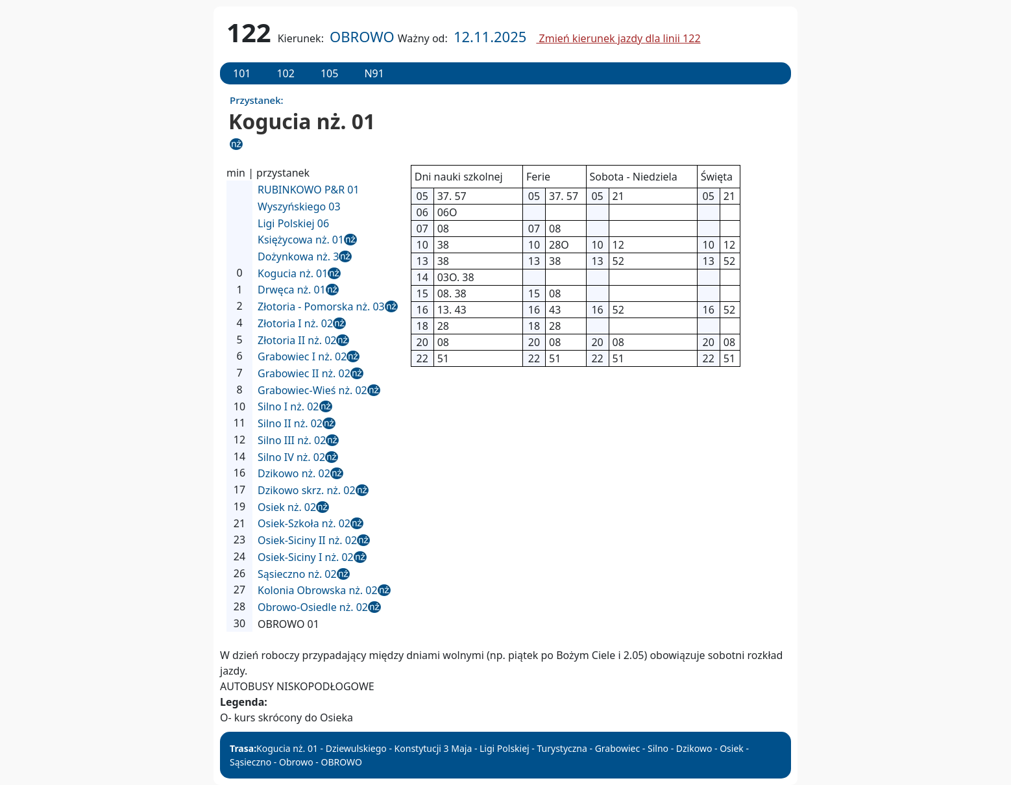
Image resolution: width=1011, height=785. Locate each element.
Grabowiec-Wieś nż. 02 (312, 390)
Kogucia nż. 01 (293, 273)
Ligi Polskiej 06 (293, 223)
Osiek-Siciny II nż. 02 (307, 540)
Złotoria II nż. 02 (297, 340)
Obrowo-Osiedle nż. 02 (313, 607)
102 (285, 73)
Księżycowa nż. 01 (301, 239)
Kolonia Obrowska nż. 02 (318, 590)
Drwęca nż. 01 (292, 289)
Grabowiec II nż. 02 (304, 373)
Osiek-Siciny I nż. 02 (306, 557)
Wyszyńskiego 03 (299, 206)
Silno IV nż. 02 (291, 457)
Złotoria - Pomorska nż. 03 (321, 306)
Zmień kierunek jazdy (618, 38)
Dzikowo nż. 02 (294, 473)
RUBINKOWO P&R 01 (308, 189)
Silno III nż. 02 (292, 440)
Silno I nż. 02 (288, 406)
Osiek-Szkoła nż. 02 (304, 523)
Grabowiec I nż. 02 (302, 356)
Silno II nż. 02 (290, 423)
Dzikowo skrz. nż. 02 (307, 490)
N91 (374, 73)
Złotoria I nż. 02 (295, 323)
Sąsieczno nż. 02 (297, 574)
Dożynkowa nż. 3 (298, 256)
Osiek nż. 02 (287, 507)
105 (329, 73)
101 (241, 73)
